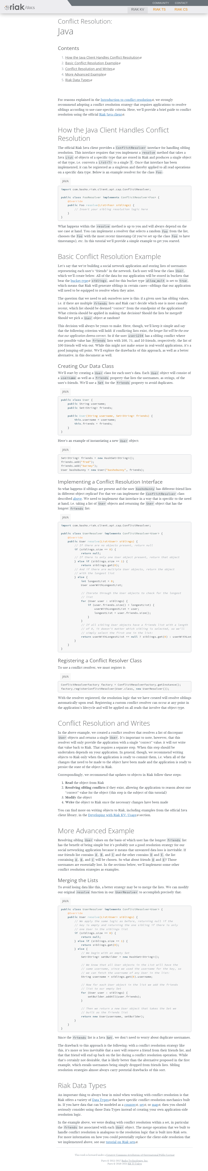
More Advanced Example (84, 74)
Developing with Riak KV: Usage (112, 815)
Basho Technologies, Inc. (135, 1160)
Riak (16, 30)
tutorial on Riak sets (120, 1142)
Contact (181, 2)
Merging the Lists (78, 880)
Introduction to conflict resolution (126, 100)
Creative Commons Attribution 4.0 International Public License (140, 1155)
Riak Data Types (77, 80)
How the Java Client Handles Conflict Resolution (102, 57)
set (142, 1105)
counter (130, 1105)
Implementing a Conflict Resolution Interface (110, 481)
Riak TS (159, 9)
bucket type (79, 281)
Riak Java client (110, 114)
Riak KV (137, 9)
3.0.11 (37, 31)
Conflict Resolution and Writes (89, 69)
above (77, 499)
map (155, 1105)
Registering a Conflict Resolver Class (100, 660)
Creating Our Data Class (86, 365)
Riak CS (181, 9)
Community (161, 2)
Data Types (100, 1100)
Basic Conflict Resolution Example (91, 63)
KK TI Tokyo (135, 1163)
